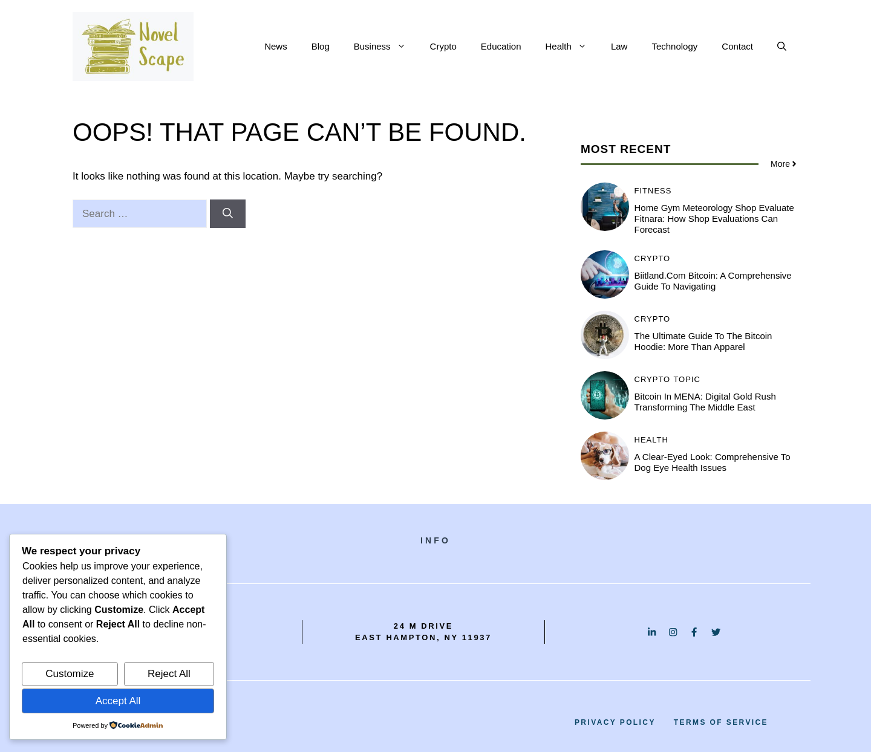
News (275, 46)
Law (619, 46)
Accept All (118, 701)
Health (572, 46)
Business (386, 46)
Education (501, 46)
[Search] (228, 214)
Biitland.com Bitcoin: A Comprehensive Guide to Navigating (713, 280)
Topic (686, 379)
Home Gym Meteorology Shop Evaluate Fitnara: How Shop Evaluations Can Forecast (714, 219)
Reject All (169, 673)
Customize (69, 673)
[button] (781, 46)
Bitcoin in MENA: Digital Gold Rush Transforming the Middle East (705, 401)
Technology (674, 46)
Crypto (443, 46)
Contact (737, 46)
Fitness (653, 191)
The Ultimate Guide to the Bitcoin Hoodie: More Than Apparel (703, 341)
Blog (321, 46)
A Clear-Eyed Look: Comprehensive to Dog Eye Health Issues (712, 462)
